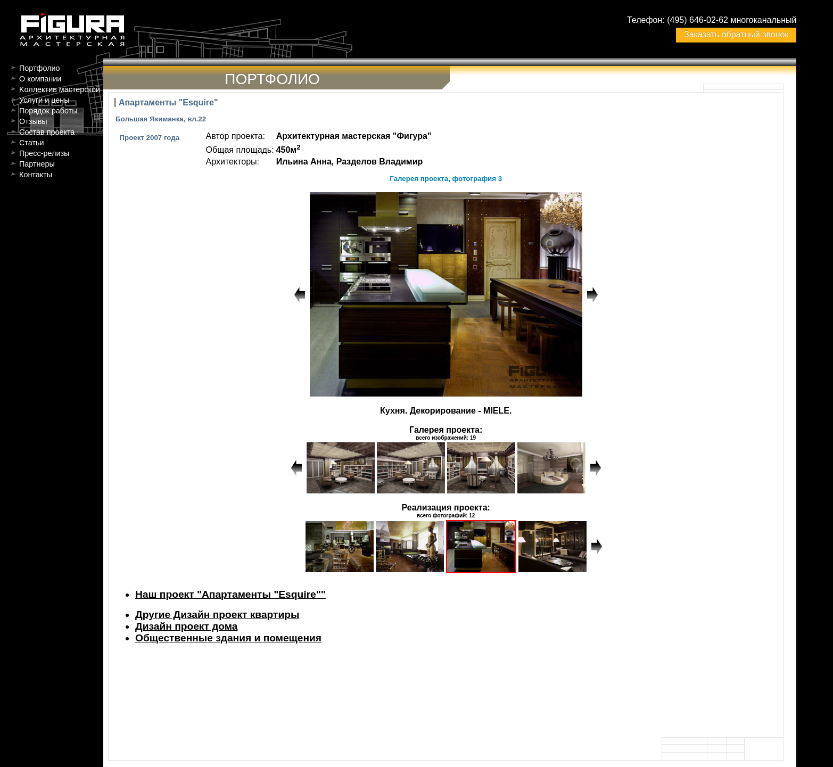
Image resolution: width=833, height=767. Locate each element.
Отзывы (33, 121)
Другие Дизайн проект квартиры (217, 614)
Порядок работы (48, 110)
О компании (40, 79)
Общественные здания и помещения (228, 638)
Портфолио (39, 68)
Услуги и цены (44, 100)
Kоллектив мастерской (59, 89)
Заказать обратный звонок (736, 34)
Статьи (31, 142)
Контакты (35, 174)
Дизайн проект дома (186, 626)
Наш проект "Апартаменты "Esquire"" (230, 594)
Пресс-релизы (44, 153)
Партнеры (37, 164)
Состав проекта (47, 132)
